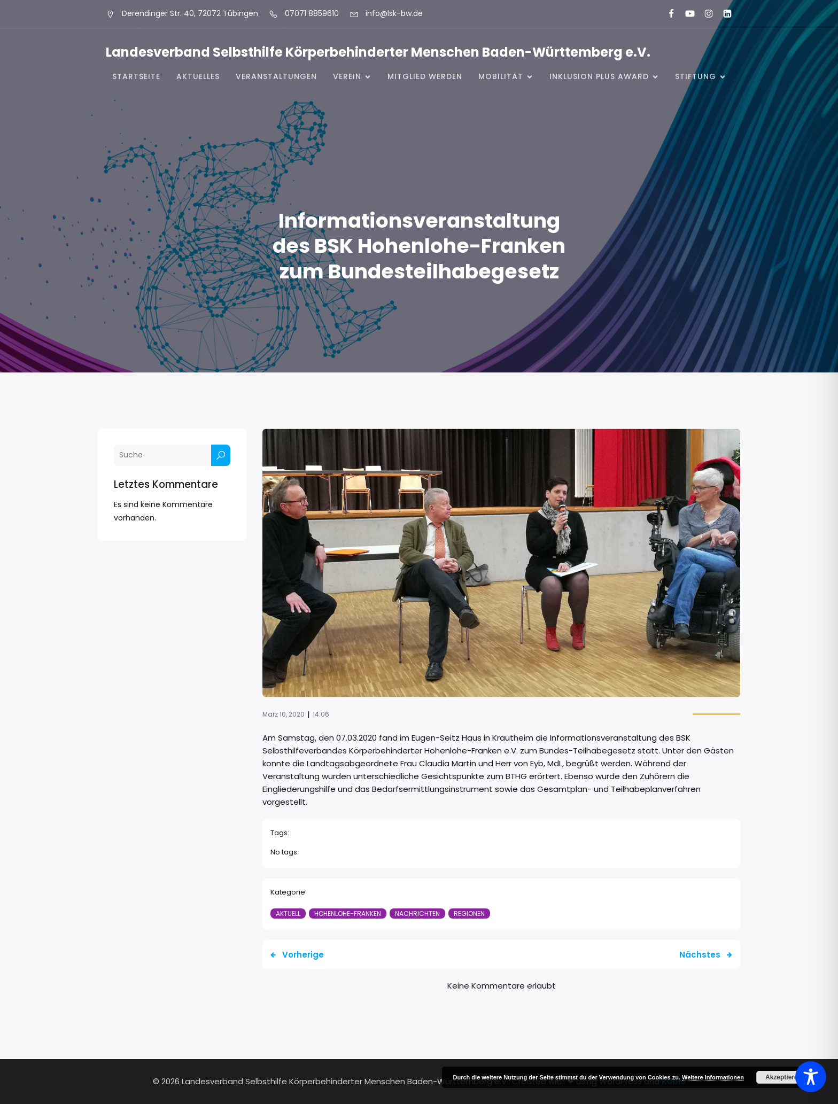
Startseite (136, 76)
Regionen (469, 913)
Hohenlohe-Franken (347, 913)
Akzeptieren (783, 1077)
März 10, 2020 (283, 714)
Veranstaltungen (276, 76)
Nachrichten (417, 913)
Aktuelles (198, 76)
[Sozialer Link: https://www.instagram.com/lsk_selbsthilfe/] (704, 13)
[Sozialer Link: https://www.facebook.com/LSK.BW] (666, 13)
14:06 (321, 714)
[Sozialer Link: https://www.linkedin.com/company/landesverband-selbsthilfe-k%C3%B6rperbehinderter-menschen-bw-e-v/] (722, 13)
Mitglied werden (424, 76)
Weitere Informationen (713, 1077)
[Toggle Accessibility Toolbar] (810, 1076)
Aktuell (288, 913)
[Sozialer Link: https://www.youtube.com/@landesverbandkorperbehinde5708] (685, 13)
